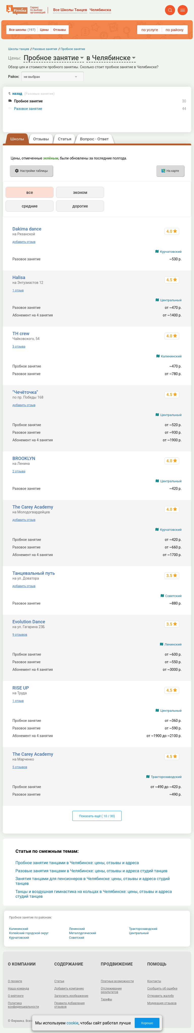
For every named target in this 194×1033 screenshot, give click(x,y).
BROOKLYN (23, 458)
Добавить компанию (69, 988)
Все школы (22, 30)
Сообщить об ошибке (162, 988)
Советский (173, 596)
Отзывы (59, 30)
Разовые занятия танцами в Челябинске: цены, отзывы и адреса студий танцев (91, 870)
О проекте (15, 981)
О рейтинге (15, 996)
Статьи (59, 981)
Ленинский (172, 644)
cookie (72, 1023)
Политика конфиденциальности (23, 1004)
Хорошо (147, 1023)
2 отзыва (18, 471)
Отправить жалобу (160, 996)
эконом (80, 192)
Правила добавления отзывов (69, 1004)
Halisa (18, 277)
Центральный (170, 300)
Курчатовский (170, 252)
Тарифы (106, 999)
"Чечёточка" (25, 392)
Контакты (154, 981)
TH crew (20, 333)
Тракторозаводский (166, 777)
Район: (13, 77)
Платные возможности (117, 981)
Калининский (171, 356)
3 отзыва (18, 346)
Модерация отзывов (162, 1003)
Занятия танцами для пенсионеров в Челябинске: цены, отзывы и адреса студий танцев (92, 881)
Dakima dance (26, 229)
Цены (44, 30)
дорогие (80, 206)
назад (33, 94)
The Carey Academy (32, 507)
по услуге (149, 30)
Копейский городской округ (29, 933)
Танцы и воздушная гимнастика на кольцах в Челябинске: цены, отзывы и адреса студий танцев (93, 894)
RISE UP (20, 688)
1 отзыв (17, 290)
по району (174, 30)
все (29, 192)
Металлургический (82, 933)
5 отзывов (19, 767)
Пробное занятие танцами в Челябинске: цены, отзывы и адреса (77, 862)
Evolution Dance (28, 621)
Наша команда (18, 988)
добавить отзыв (23, 242)
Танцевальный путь (33, 573)
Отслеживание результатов (111, 990)
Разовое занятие (28, 109)
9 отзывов (19, 634)
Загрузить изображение (71, 996)
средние (30, 206)
